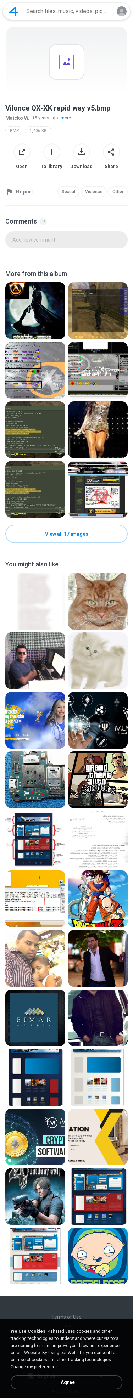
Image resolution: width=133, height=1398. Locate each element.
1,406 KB (38, 130)
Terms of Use (66, 1317)
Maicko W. (17, 118)
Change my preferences (34, 1366)
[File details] (35, 310)
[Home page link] (13, 11)
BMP (14, 130)
